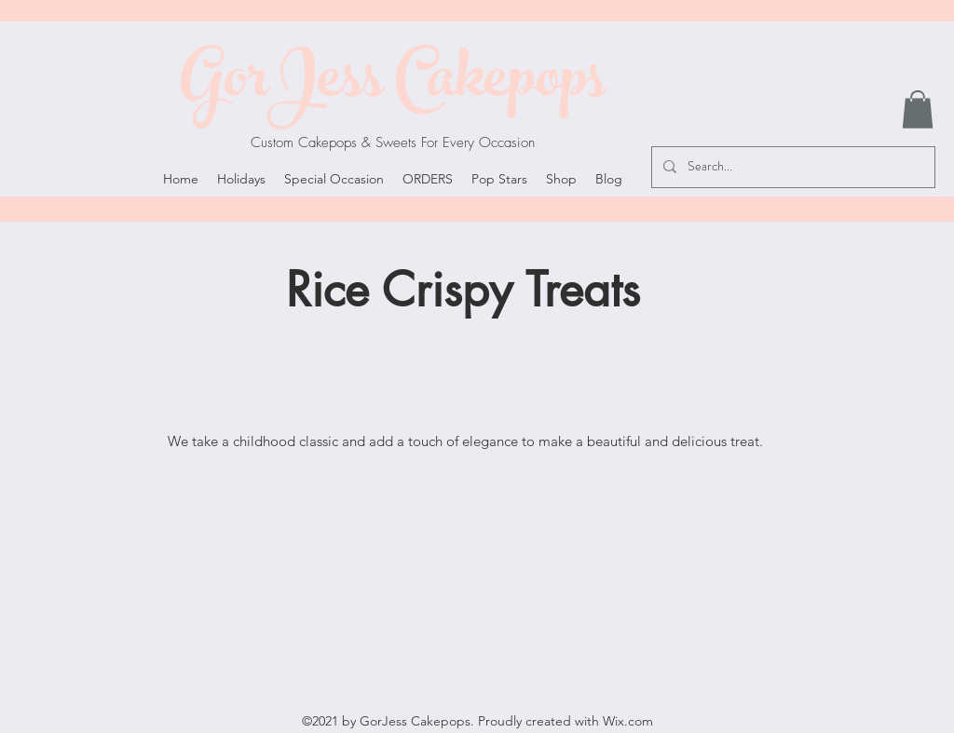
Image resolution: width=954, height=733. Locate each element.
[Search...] (791, 167)
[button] (918, 109)
